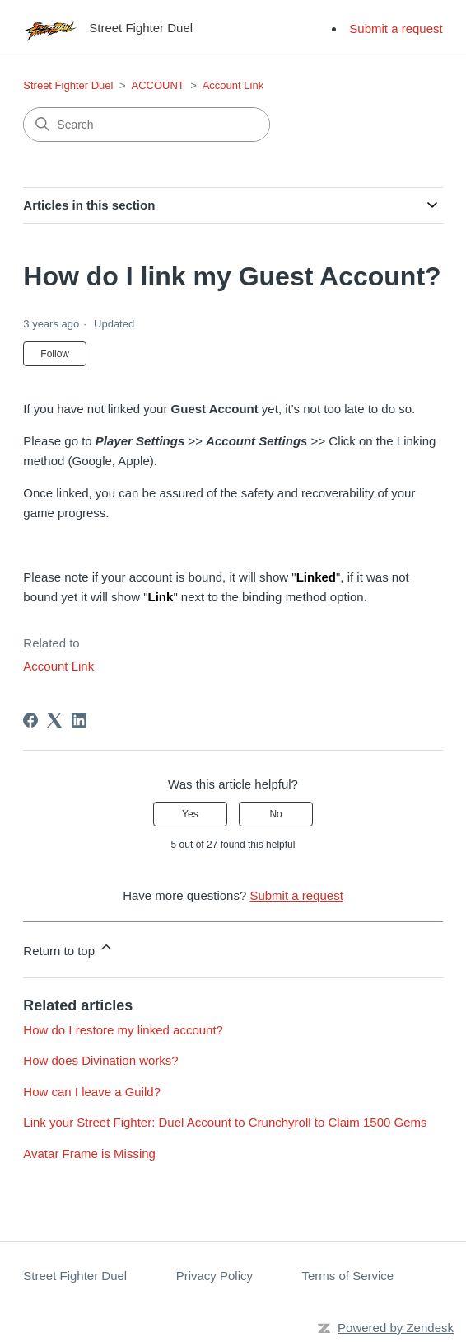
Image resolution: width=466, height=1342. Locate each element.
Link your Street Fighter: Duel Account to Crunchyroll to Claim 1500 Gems (224, 1122)
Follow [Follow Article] (54, 354)
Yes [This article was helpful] (190, 814)
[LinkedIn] (79, 720)
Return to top (68, 948)
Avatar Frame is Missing (89, 1154)
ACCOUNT (158, 85)
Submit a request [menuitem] (395, 28)
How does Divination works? (100, 1060)
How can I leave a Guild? (92, 1092)
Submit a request (296, 895)
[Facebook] (30, 720)
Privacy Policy (214, 1276)
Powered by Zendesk (396, 1328)
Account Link (233, 85)
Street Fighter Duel (68, 85)
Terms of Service (348, 1276)
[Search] (146, 124)
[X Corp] (54, 720)
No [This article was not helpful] (275, 814)
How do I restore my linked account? (123, 1030)
